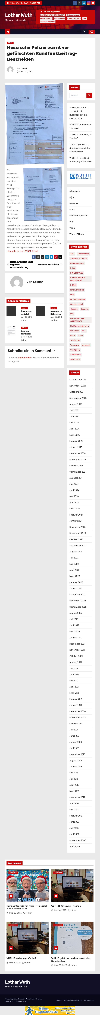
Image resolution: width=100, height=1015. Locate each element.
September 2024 (78, 471)
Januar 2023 (75, 588)
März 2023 (74, 576)
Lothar (24, 69)
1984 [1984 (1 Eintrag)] (72, 253)
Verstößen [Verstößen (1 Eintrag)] (75, 350)
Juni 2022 (74, 625)
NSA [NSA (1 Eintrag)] (84, 330)
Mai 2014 (73, 772)
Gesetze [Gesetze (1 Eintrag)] (74, 309)
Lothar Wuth (18, 15)
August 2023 (75, 551)
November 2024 (77, 459)
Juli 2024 (73, 484)
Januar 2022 (75, 637)
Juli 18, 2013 (26, 317)
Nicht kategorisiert (78, 215)
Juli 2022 (73, 619)
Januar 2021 (75, 705)
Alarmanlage (59, 18)
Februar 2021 (75, 699)
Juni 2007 (74, 821)
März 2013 (74, 791)
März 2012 (74, 809)
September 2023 (77, 545)
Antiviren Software (47, 21)
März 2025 (74, 434)
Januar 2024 (75, 520)
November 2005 (77, 840)
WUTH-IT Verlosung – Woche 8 (66, 906)
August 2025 (75, 404)
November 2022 (77, 600)
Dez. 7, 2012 (26, 337)
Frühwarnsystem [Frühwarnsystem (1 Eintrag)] (77, 299)
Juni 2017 (74, 748)
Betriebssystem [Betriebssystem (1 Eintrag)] (77, 263)
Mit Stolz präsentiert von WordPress (20, 999)
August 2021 (75, 662)
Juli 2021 (73, 668)
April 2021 (74, 686)
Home (59, 1000)
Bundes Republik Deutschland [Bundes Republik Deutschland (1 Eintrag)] (77, 279)
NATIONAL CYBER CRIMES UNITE (52, 15)
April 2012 (74, 803)
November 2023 (77, 533)
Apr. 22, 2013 (56, 317)
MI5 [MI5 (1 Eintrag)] (71, 313)
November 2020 (77, 717)
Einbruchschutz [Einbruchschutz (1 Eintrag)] (77, 290)
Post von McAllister (26, 332)
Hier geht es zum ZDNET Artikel (22, 251)
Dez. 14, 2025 (60, 910)
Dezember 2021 (77, 643)
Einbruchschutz (73, 15)
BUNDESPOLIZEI (46, 18)
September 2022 (77, 606)
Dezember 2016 (77, 754)
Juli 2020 (73, 729)
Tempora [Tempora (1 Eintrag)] (74, 345)
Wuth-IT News (76, 234)
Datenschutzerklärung (73, 1000)
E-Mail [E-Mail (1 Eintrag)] (73, 285)
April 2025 (74, 428)
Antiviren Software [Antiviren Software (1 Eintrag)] (78, 258)
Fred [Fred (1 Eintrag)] (72, 294)
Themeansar (20, 1001)
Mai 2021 (73, 680)
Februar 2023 (76, 582)
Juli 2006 (74, 828)
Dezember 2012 (77, 797)
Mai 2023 (74, 563)
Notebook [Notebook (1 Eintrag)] (74, 330)
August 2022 (75, 613)
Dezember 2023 (77, 527)
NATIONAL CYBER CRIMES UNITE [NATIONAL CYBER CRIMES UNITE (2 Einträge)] (77, 319)
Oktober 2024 (76, 465)
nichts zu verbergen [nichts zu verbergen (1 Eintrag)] (79, 326)
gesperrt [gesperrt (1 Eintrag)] (85, 309)
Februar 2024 (76, 514)
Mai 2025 (74, 422)
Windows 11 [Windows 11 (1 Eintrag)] (75, 359)
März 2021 (74, 692)
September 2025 (78, 398)
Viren (72, 227)
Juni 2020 (74, 735)
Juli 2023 (73, 557)
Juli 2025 (73, 410)
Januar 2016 (75, 766)
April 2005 (74, 846)
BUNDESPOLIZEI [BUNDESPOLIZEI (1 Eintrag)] (76, 273)
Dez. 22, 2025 (15, 913)
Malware (73, 203)
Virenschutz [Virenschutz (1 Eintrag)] (75, 354)
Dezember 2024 (77, 453)
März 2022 (74, 631)
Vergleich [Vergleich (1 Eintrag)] (86, 345)
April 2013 (74, 785)
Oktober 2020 (76, 723)
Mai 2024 (74, 496)
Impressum (89, 1000)
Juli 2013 (73, 778)
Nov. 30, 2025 (61, 965)
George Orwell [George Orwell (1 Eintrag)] (76, 304)
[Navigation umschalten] (79, 32)
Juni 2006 (74, 834)
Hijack (72, 197)
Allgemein (74, 191)
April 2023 (74, 570)
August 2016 (75, 760)
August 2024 (75, 477)
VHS (71, 221)
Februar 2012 (75, 815)
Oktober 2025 (76, 391)
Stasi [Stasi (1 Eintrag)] (80, 335)
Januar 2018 (75, 742)
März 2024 (74, 508)
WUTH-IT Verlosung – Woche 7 (21, 958)
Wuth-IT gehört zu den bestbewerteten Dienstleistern (79, 148)
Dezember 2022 (77, 594)
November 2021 (77, 649)
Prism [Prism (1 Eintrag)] (72, 335)
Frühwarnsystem (74, 18)
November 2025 (77, 385)
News (10, 43)
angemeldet (24, 357)
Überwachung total (26, 312)
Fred (84, 18)
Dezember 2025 (77, 379)
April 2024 (74, 502)
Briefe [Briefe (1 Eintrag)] (72, 268)
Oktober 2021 (76, 656)
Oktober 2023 (76, 539)
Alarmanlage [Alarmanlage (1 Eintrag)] (83, 253)
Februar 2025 (76, 441)
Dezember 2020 (77, 711)
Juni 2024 (74, 490)
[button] (85, 31)
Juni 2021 (74, 674)
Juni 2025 (74, 416)
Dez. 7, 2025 (15, 962)
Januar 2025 (75, 447)
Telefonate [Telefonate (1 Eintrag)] (75, 340)
